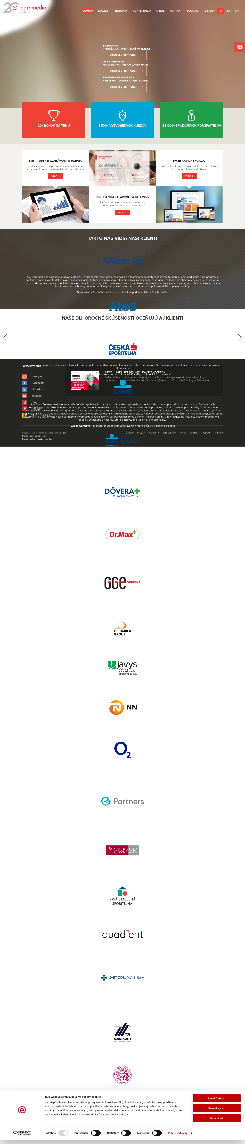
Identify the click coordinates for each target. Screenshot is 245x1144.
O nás (160, 11)
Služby (103, 11)
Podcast (193, 11)
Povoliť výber (216, 1112)
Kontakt (176, 11)
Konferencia (142, 11)
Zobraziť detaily (177, 1137)
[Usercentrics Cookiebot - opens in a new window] (22, 1137)
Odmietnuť (216, 1122)
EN (237, 11)
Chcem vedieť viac (123, 55)
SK (229, 11)
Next (240, 337)
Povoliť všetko (216, 1102)
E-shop (210, 11)
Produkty (120, 11)
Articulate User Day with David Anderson (135, 372)
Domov (88, 11)
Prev (5, 337)
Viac (54, 176)
